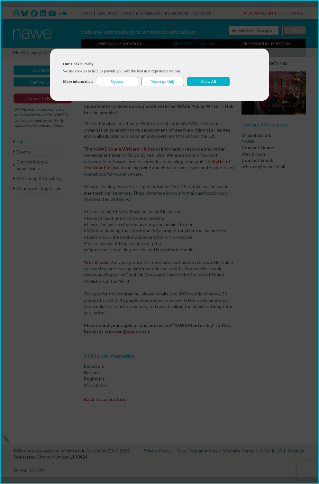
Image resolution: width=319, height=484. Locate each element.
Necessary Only (162, 81)
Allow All (208, 81)
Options (117, 81)
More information (78, 81)
